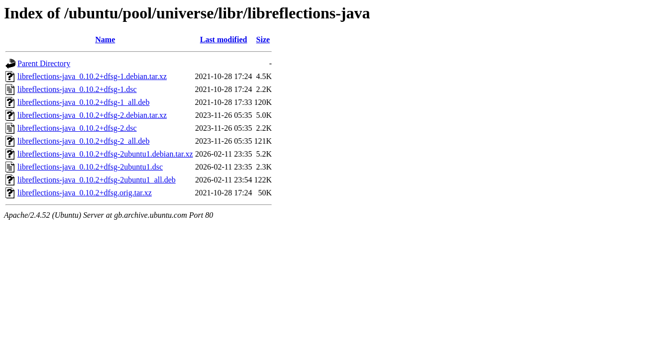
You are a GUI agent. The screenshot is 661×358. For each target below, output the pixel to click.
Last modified (223, 39)
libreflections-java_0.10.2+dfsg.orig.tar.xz (84, 192)
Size (263, 39)
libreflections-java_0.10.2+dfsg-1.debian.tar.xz (92, 76)
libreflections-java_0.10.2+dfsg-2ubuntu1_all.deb (96, 180)
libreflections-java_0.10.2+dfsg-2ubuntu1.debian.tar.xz (105, 154)
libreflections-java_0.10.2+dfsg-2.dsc (77, 128)
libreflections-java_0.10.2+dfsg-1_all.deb (83, 102)
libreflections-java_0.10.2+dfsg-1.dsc (77, 89)
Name (105, 39)
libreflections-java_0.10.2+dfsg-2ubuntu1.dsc (90, 167)
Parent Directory (43, 63)
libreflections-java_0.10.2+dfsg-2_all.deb (83, 141)
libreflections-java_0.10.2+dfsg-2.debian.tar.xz (92, 115)
